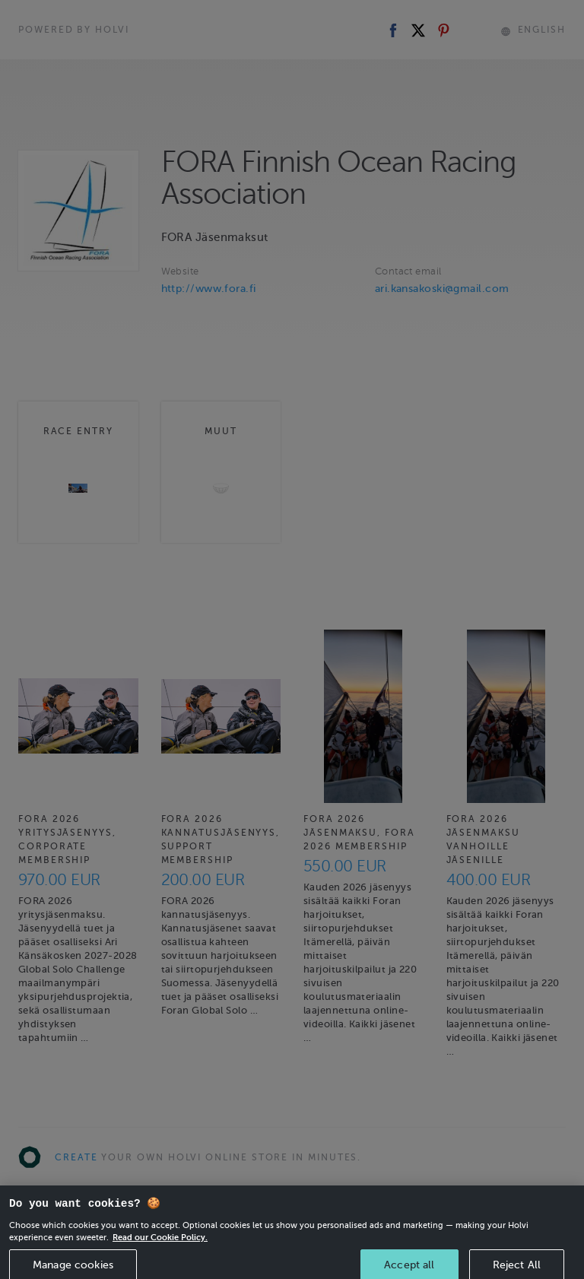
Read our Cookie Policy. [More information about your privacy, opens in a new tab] (160, 1244)
